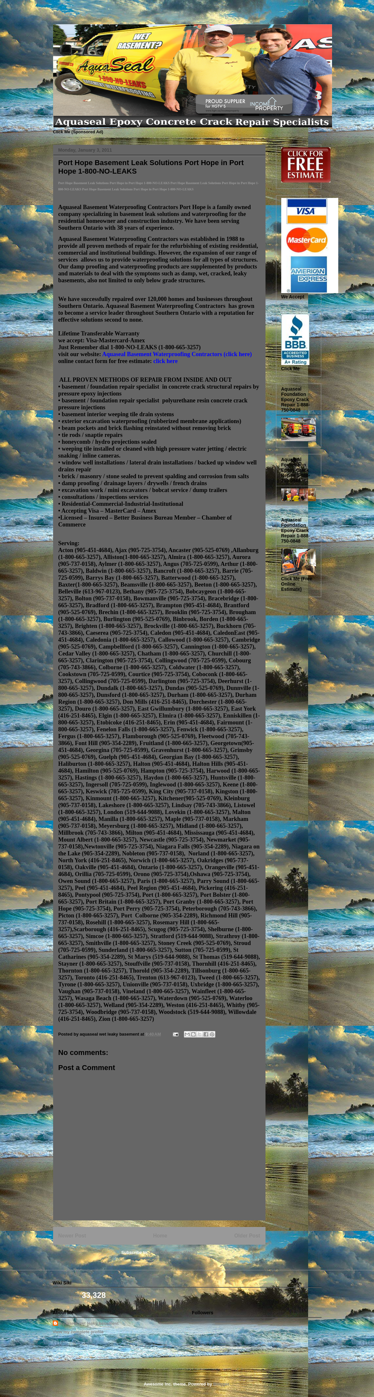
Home (160, 1235)
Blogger (221, 1384)
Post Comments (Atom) (173, 1252)
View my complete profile (78, 1331)
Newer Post (72, 1235)
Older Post (247, 1235)
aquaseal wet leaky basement (89, 1323)
